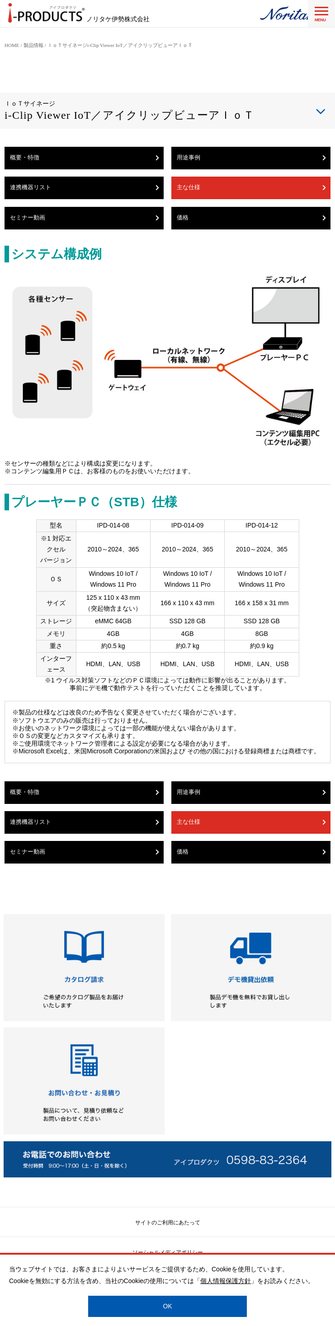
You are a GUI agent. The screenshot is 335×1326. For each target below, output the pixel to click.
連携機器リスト (84, 187)
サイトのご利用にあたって (167, 1222)
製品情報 (33, 45)
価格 (251, 217)
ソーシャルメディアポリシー (167, 1252)
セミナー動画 (84, 217)
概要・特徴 (84, 157)
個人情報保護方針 (225, 1280)
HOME (12, 45)
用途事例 (251, 157)
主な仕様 (251, 187)
